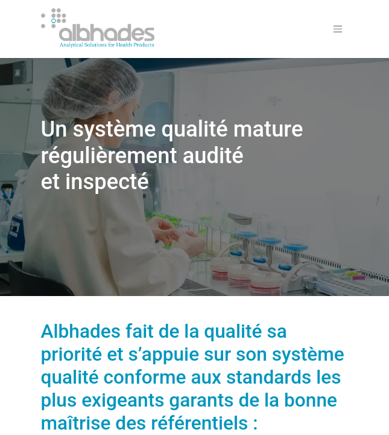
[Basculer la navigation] (338, 29)
